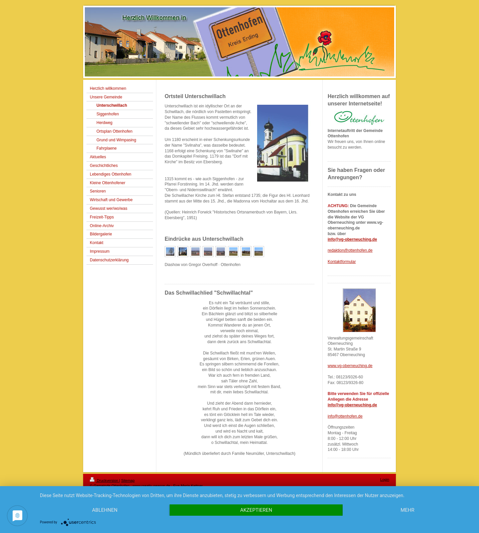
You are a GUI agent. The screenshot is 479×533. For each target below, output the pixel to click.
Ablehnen (104, 510)
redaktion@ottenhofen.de (350, 250)
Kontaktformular (342, 261)
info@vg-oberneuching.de (352, 239)
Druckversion (104, 480)
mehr (407, 510)
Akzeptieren (256, 510)
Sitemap (127, 480)
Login (384, 479)
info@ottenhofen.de (345, 416)
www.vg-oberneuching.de (350, 365)
